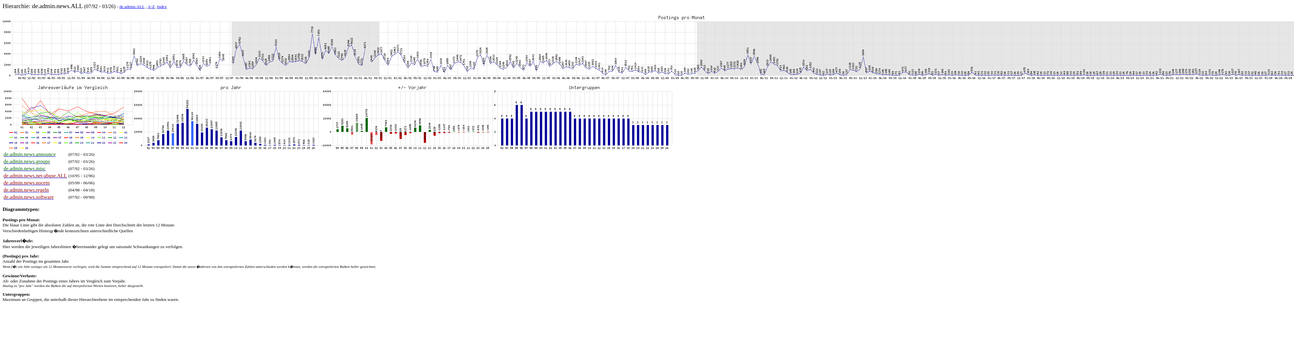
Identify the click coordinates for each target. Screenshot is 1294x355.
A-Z (151, 6)
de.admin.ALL (132, 6)
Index (162, 6)
